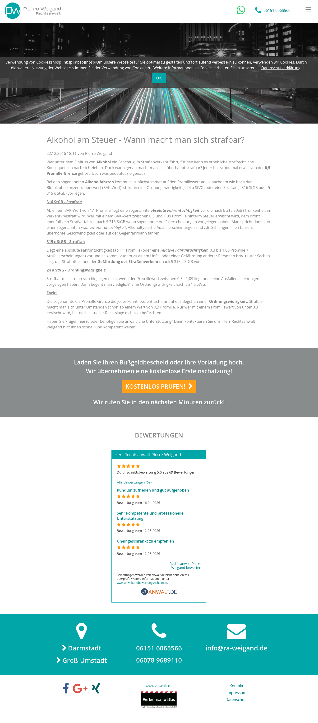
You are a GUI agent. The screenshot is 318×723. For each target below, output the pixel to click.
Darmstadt (85, 652)
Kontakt (236, 690)
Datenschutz (237, 704)
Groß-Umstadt (85, 664)
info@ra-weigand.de (236, 652)
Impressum (236, 697)
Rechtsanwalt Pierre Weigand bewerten (185, 569)
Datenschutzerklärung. (281, 67)
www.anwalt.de (158, 690)
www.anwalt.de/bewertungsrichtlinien (142, 586)
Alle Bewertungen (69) (134, 486)
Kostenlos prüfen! (155, 388)
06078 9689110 (159, 664)
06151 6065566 (276, 10)
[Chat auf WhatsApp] (241, 10)
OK (159, 78)
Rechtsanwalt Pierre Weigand (33, 10)
